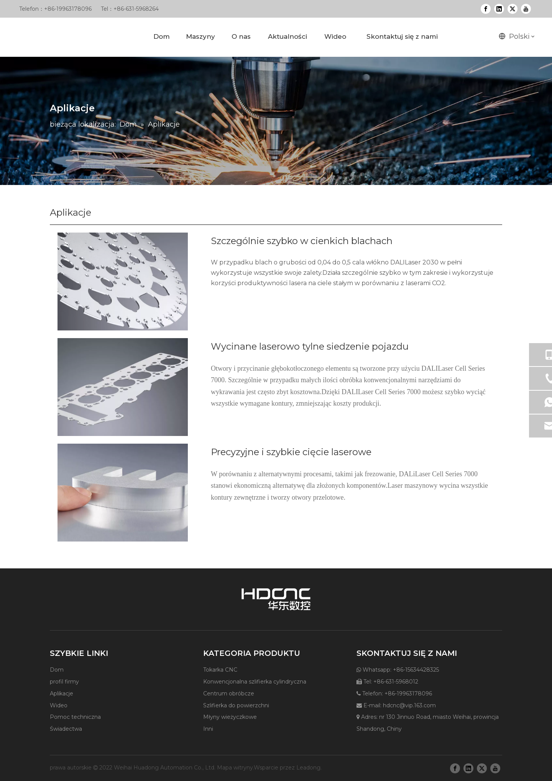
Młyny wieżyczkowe (230, 716)
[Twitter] (513, 9)
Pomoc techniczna (75, 716)
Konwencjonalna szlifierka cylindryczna (254, 681)
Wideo (58, 705)
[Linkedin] (499, 9)
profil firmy (64, 681)
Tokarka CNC (220, 669)
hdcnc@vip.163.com (409, 705)
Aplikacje (61, 693)
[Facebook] (486, 9)
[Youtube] (526, 9)
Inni (208, 728)
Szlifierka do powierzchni (236, 705)
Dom (57, 669)
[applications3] (123, 387)
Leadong (308, 767)
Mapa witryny (235, 767)
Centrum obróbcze (228, 693)
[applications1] (123, 281)
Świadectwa (66, 728)
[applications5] (123, 493)
